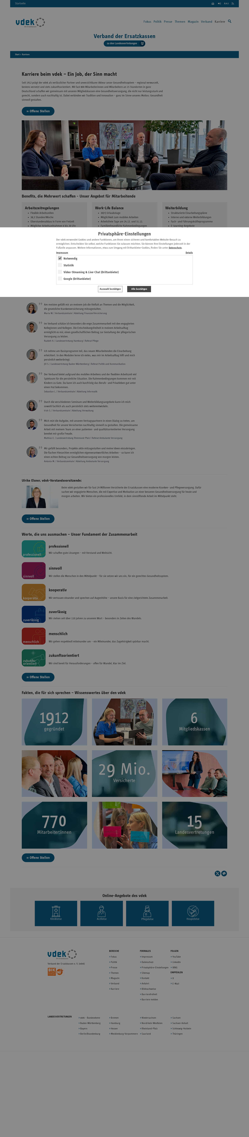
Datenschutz (175, 248)
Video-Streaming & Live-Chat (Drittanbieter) (91, 272)
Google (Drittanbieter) (77, 278)
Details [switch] (189, 252)
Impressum (62, 252)
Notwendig (70, 258)
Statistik (69, 265)
